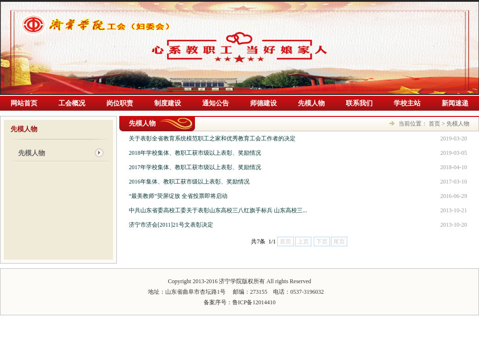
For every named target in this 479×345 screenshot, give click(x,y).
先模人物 (311, 103)
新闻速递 (455, 103)
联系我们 (359, 103)
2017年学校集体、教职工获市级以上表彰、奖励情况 (195, 167)
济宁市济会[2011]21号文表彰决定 (171, 224)
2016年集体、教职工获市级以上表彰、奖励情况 (189, 181)
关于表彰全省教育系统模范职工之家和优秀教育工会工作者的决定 (212, 138)
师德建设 (263, 103)
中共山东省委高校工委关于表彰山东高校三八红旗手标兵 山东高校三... (218, 210)
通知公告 (215, 103)
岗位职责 (119, 103)
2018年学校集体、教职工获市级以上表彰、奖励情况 (195, 153)
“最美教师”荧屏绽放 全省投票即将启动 (178, 196)
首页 (434, 123)
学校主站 (407, 103)
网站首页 (24, 103)
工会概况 (71, 103)
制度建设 (167, 103)
